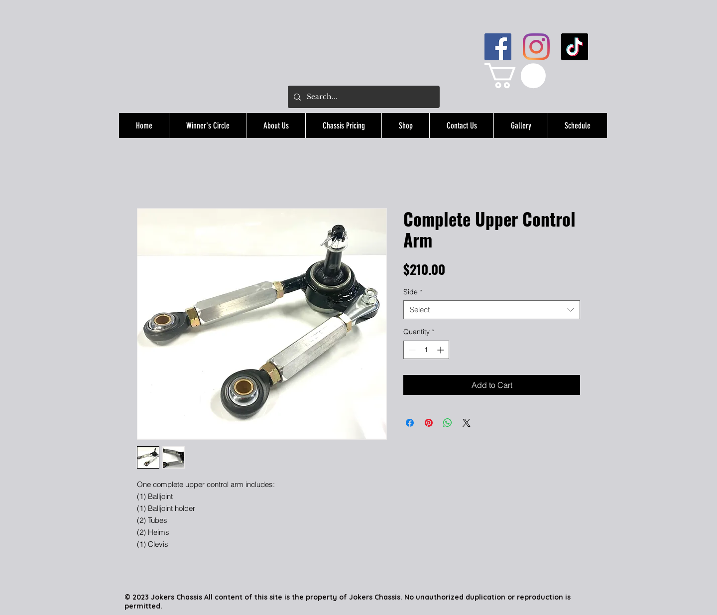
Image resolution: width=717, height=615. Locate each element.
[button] (515, 75)
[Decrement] (411, 350)
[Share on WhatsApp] (448, 423)
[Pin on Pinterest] (429, 423)
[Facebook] (497, 46)
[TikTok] (574, 46)
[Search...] (363, 97)
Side (412, 291)
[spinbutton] (426, 350)
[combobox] (491, 309)
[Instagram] (536, 46)
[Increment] (441, 350)
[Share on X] (467, 423)
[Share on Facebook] (410, 423)
